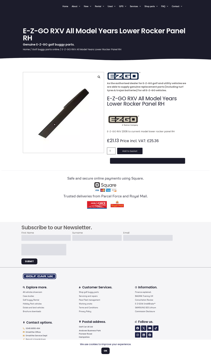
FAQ (164, 6)
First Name (27, 233)
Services (135, 6)
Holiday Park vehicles (32, 304)
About (76, 6)
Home (65, 6)
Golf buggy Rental (31, 300)
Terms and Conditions (88, 307)
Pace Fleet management (89, 300)
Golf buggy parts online (45, 49)
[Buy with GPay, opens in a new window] (147, 161)
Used (112, 6)
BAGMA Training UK (144, 296)
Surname (77, 233)
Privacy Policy (85, 311)
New (87, 6)
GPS (122, 6)
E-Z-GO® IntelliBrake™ (145, 304)
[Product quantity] (111, 151)
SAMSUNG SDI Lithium (145, 307)
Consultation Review (144, 300)
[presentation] (43, 249)
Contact (177, 6)
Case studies (28, 296)
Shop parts (151, 6)
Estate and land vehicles (33, 307)
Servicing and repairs (88, 296)
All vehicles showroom (32, 292)
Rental (99, 6)
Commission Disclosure (145, 311)
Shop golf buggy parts (89, 292)
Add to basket (129, 150)
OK (105, 350)
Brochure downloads (32, 311)
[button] (99, 77)
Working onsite (85, 304)
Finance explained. (143, 292)
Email (126, 233)
